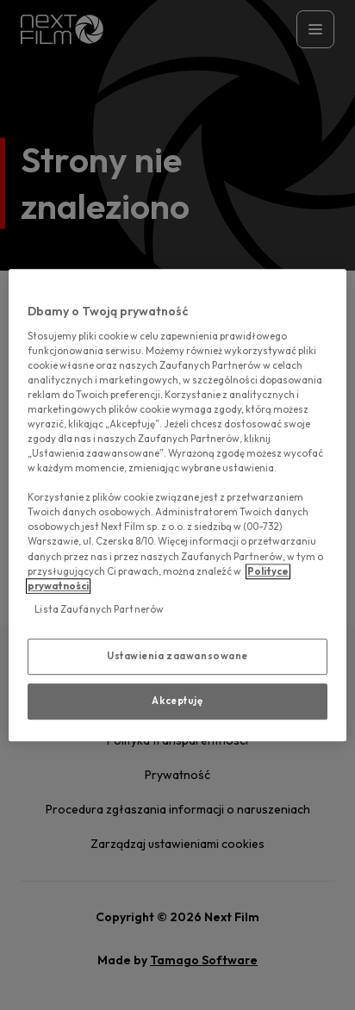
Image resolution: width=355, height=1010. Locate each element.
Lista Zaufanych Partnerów (99, 609)
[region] (177, 505)
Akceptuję (177, 701)
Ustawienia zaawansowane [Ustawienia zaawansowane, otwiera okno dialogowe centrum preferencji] (177, 656)
